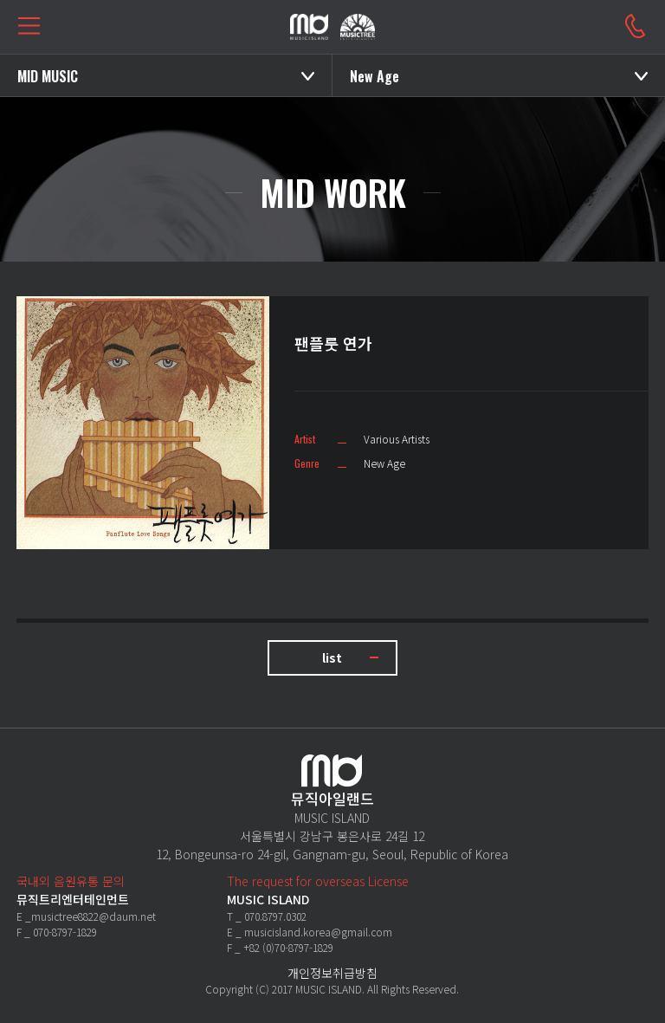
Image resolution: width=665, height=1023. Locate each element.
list (332, 657)
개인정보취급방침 (332, 972)
